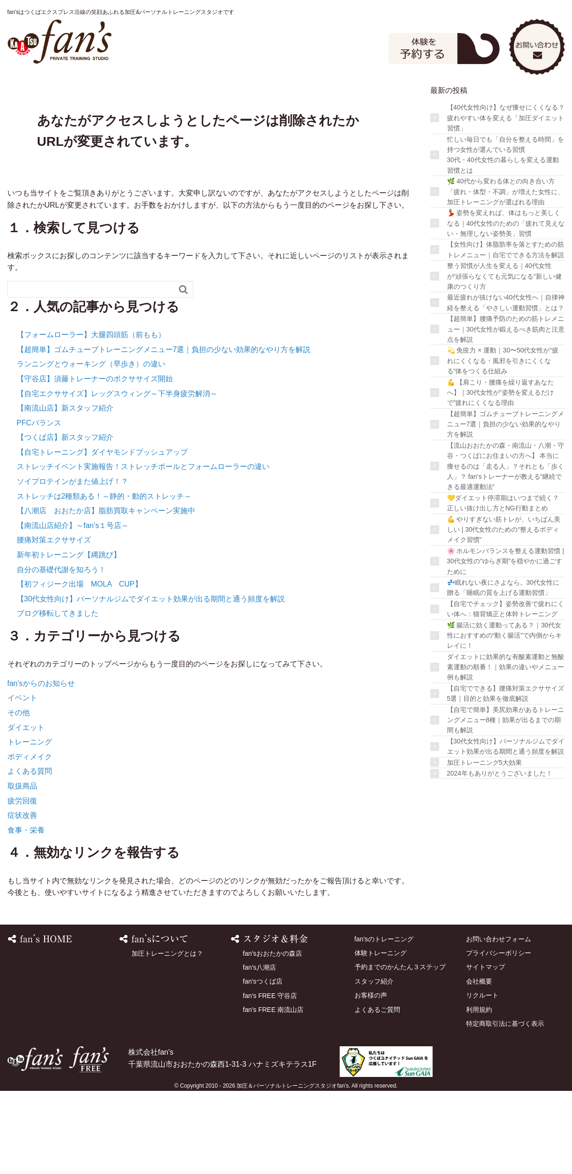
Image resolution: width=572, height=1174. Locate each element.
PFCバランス (39, 506)
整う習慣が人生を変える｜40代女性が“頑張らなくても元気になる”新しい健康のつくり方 (504, 359)
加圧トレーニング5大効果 (484, 845)
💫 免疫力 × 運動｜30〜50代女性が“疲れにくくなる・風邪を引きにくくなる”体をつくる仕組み (503, 444)
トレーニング (29, 825)
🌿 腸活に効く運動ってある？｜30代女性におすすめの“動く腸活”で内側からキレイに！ (504, 718)
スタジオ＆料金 (195, 97)
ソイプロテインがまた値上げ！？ (72, 564)
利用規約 (479, 1092)
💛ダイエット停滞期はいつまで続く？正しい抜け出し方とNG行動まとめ (503, 586)
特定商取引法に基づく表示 (505, 1106)
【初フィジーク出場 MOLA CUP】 (79, 667)
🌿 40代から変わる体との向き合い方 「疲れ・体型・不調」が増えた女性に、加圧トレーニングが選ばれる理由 (505, 275)
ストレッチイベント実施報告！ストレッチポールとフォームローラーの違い (143, 550)
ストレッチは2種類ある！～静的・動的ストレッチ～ (104, 579)
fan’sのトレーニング (120, 97)
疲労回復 (22, 884)
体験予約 (444, 47)
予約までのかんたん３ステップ (400, 1050)
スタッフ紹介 (421, 97)
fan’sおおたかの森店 (272, 1036)
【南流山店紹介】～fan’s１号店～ (73, 609)
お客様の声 (496, 97)
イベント (22, 781)
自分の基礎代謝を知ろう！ (61, 653)
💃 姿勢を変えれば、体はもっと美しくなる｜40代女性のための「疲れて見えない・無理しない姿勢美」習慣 (506, 306)
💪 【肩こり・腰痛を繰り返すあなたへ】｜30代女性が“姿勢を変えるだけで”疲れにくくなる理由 (500, 476)
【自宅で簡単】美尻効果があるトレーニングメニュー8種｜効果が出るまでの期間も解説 (505, 803)
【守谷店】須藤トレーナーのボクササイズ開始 (95, 462)
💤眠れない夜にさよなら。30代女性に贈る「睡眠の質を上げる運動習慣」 (503, 670)
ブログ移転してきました (58, 697)
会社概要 (479, 1064)
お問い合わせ (537, 46)
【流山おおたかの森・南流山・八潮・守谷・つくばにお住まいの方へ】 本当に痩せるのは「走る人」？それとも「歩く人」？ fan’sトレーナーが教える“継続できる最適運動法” (505, 549)
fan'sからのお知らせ (41, 766)
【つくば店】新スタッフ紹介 (65, 520)
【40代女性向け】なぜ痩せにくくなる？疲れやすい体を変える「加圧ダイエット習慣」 (506, 201)
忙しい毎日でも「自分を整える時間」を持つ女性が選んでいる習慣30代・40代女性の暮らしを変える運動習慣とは (505, 238)
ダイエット (26, 811)
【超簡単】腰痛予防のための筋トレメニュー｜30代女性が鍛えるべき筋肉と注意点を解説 (506, 412)
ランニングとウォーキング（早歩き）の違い (91, 447)
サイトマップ (485, 1050)
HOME (45, 97)
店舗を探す (346, 97)
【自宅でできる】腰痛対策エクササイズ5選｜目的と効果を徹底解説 (505, 776)
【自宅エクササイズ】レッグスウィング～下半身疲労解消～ (117, 477)
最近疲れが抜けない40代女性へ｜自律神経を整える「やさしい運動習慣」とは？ (506, 386)
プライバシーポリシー (498, 1036)
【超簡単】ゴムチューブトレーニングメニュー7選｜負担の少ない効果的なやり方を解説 (164, 433)
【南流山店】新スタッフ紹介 (65, 491)
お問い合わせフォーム (498, 1022)
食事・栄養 (26, 913)
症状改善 (22, 898)
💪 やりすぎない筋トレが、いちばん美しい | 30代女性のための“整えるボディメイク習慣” (504, 613)
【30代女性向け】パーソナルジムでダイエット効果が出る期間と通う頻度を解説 (151, 682)
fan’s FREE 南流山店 (273, 1092)
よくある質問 (29, 855)
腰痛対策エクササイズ (54, 623)
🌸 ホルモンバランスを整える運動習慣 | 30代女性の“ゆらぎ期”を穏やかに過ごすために (505, 644)
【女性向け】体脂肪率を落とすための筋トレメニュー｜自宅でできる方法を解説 (505, 333)
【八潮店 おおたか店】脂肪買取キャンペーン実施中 (106, 594)
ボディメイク (29, 840)
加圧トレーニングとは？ (167, 1036)
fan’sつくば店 (263, 1065)
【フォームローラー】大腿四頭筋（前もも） (91, 418)
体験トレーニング (271, 97)
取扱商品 (22, 869)
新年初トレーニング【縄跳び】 (69, 638)
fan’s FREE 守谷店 (270, 1079)
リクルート (482, 1078)
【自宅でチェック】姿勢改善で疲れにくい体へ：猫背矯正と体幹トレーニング (505, 692)
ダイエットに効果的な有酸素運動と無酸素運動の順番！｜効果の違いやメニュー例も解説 (505, 750)
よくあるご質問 (45, 126)
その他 (18, 796)
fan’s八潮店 (259, 1050)
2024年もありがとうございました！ (499, 856)
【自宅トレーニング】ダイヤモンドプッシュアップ (102, 535)
